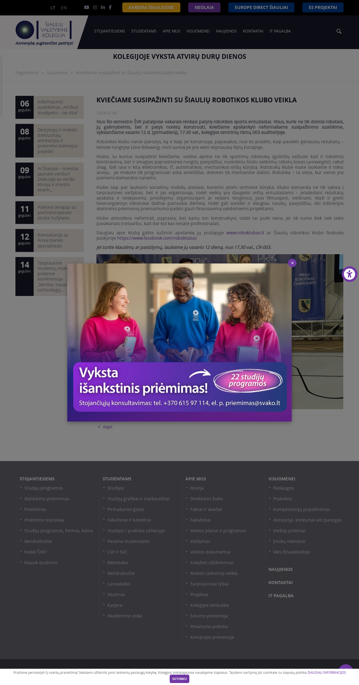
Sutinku (179, 679)
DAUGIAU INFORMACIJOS (327, 672)
